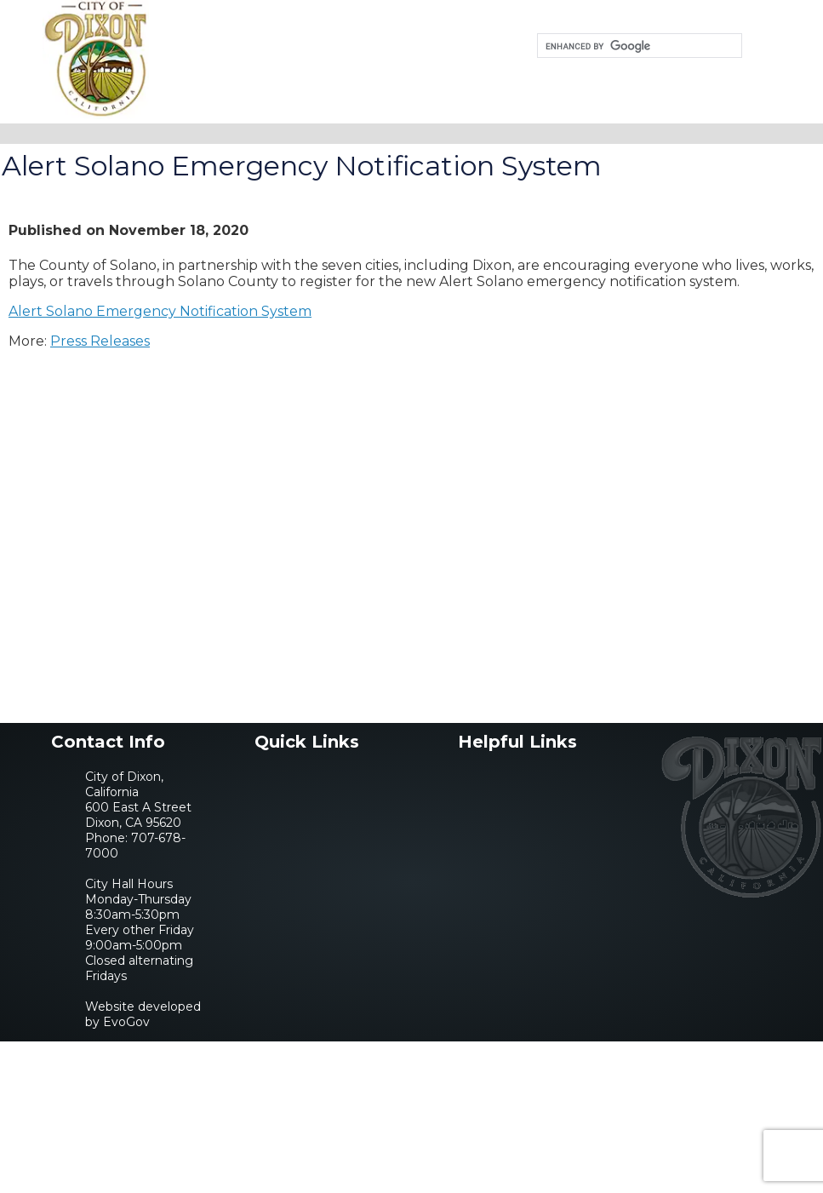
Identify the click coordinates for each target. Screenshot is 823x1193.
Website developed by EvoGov (143, 1014)
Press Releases (100, 341)
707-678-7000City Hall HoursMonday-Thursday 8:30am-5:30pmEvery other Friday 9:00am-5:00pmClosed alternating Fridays (139, 907)
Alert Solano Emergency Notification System (160, 311)
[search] (638, 46)
